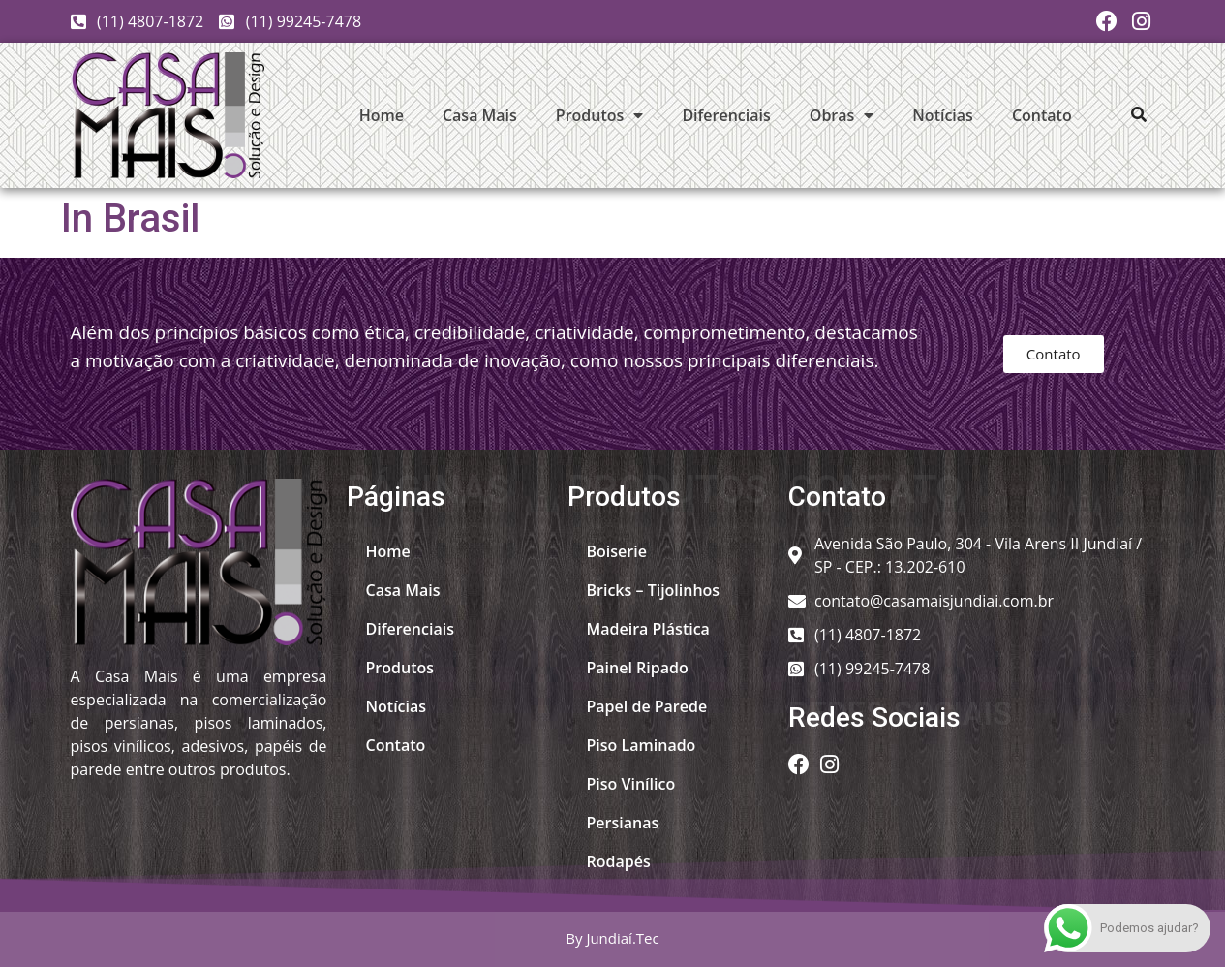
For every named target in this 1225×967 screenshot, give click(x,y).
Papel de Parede (647, 706)
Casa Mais (480, 115)
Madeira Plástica (648, 628)
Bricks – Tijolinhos (653, 590)
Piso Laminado (641, 745)
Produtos (600, 115)
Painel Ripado (638, 667)
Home (381, 115)
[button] (1139, 114)
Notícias (942, 115)
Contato (1042, 115)
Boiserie (617, 551)
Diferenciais (726, 115)
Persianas (623, 822)
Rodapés (619, 861)
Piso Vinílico (631, 784)
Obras (842, 115)
